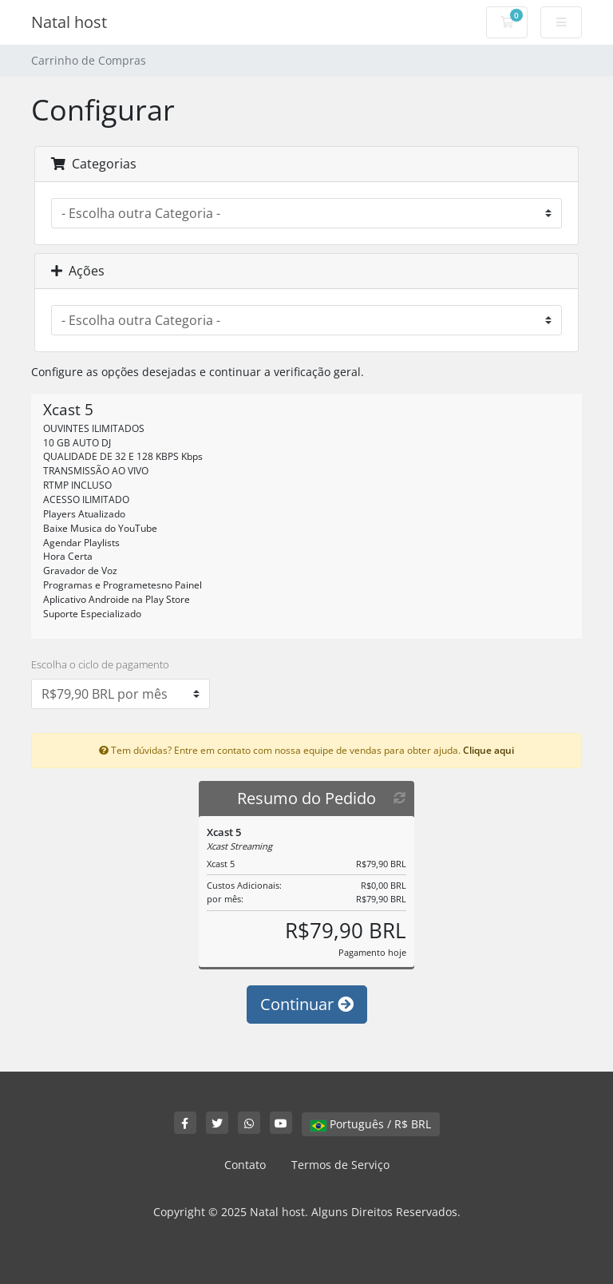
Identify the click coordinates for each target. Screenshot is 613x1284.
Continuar (307, 1004)
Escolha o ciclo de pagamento (100, 664)
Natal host (69, 22)
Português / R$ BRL (370, 1123)
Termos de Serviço (340, 1164)
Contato (245, 1164)
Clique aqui (488, 749)
